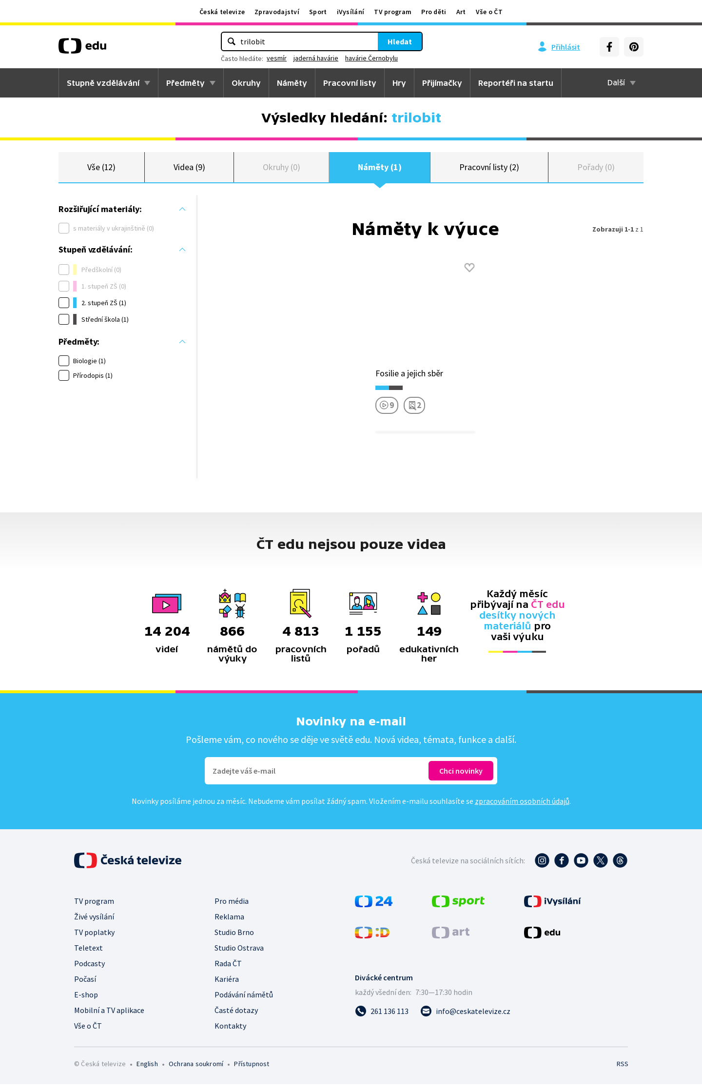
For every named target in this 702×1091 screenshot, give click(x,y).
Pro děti (433, 11)
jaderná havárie (315, 58)
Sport (318, 11)
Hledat (400, 41)
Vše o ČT (489, 11)
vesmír (277, 58)
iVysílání (351, 11)
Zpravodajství (276, 11)
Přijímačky (442, 82)
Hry (399, 82)
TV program (392, 11)
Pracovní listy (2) (489, 170)
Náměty (292, 82)
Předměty (185, 82)
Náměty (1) (379, 170)
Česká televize (222, 11)
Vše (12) (101, 170)
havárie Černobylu (371, 58)
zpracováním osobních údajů (522, 808)
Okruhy (246, 82)
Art (461, 11)
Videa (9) (189, 170)
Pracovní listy (349, 82)
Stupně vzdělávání (103, 82)
